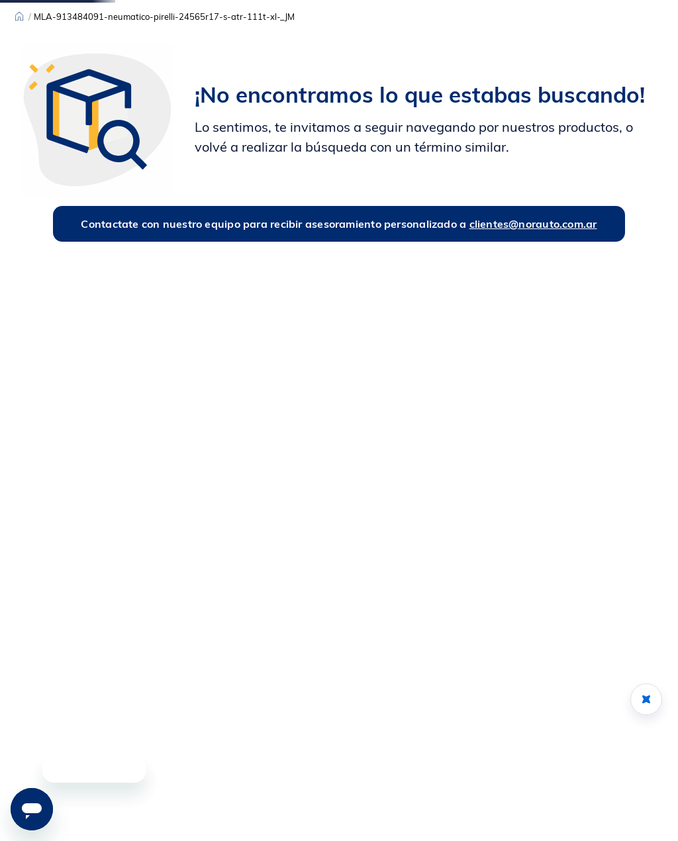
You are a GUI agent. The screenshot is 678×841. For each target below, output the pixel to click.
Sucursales (38, 9)
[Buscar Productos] (454, 42)
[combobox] (363, 42)
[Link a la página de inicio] (19, 109)
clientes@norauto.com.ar (533, 315)
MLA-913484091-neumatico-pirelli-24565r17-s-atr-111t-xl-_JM (164, 109)
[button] (601, 788)
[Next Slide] (474, 9)
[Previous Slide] (203, 9)
